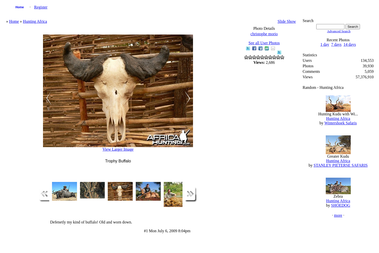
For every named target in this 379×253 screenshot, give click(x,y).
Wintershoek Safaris (340, 123)
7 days (336, 44)
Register (41, 7)
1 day (324, 44)
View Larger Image (118, 149)
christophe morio (264, 34)
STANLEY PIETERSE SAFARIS (341, 165)
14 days (350, 44)
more (338, 215)
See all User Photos (264, 43)
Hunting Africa (35, 21)
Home (20, 7)
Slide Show (287, 21)
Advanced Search (338, 31)
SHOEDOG (340, 205)
